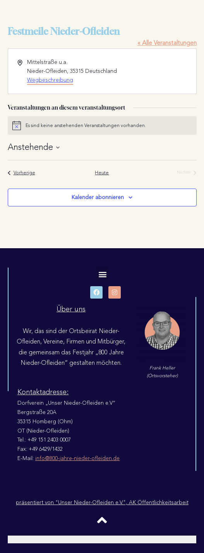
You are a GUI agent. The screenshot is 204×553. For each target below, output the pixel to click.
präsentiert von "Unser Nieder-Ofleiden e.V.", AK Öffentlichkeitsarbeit (102, 502)
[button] (102, 274)
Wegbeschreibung (50, 80)
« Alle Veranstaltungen (167, 43)
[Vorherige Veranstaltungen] (21, 173)
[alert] (102, 125)
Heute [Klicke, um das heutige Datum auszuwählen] (102, 173)
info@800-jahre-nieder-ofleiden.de (77, 458)
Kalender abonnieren (98, 197)
